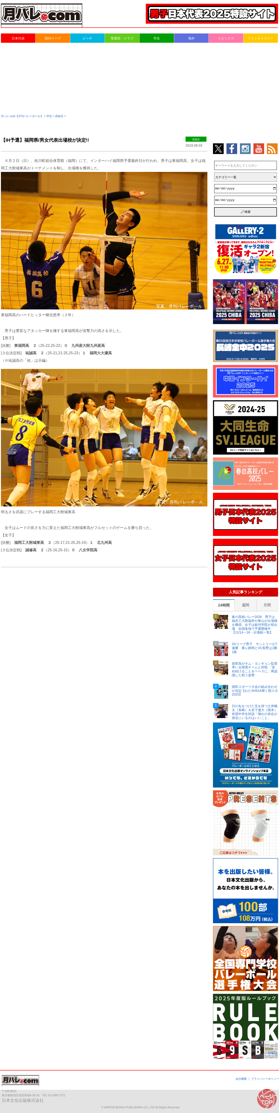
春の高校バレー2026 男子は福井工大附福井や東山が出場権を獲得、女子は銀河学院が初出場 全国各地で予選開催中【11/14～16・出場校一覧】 (254, 624)
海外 (191, 38)
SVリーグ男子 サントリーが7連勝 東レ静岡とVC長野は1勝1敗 (254, 648)
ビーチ (87, 38)
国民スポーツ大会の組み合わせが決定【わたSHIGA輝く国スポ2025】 (255, 690)
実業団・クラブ (122, 38)
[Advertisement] (139, 78)
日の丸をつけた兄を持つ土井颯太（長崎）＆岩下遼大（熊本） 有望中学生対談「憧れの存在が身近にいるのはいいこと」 (254, 711)
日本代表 (18, 38)
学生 (156, 38)
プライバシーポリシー (265, 1078)
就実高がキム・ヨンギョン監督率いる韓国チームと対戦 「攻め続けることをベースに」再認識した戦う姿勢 (254, 669)
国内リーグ (53, 38)
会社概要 (241, 1078)
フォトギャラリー (261, 38)
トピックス (226, 38)
